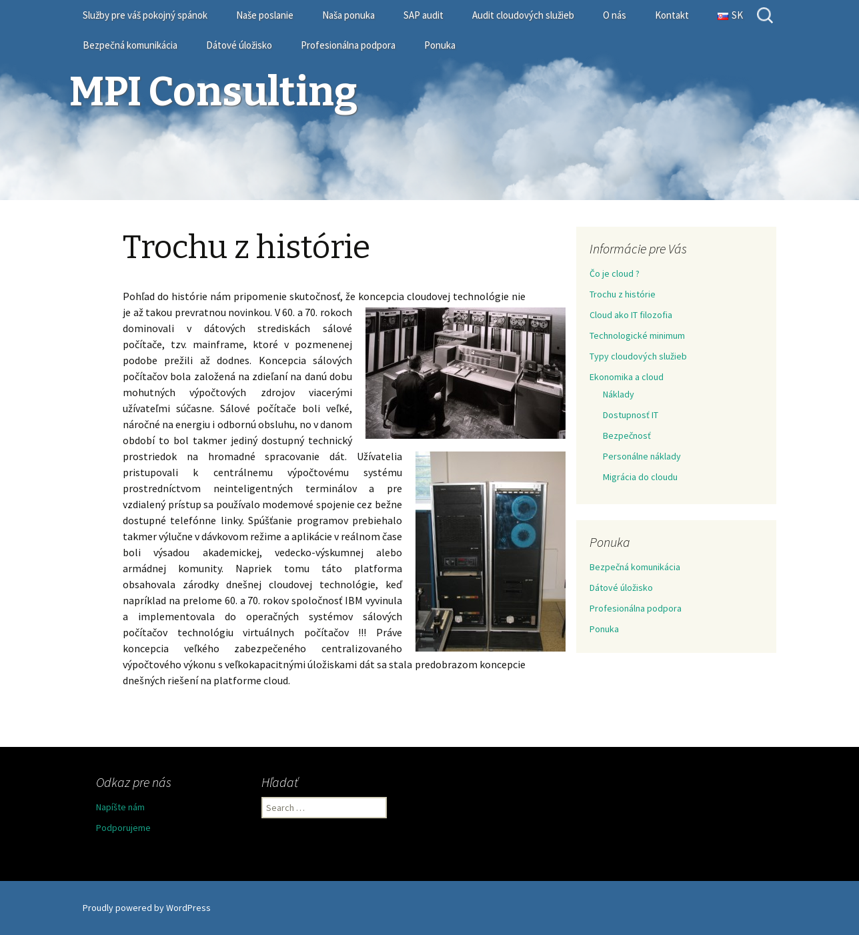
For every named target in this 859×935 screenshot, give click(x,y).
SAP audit (423, 15)
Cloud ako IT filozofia (631, 315)
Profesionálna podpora (348, 45)
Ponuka (440, 45)
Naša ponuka (348, 15)
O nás (614, 15)
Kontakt (672, 15)
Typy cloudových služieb (638, 356)
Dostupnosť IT (630, 415)
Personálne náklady (642, 456)
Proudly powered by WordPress (147, 908)
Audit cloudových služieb (523, 15)
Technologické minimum (637, 335)
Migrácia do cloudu (640, 477)
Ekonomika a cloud (627, 377)
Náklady (618, 394)
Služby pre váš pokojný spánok (145, 15)
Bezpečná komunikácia (130, 45)
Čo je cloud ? (615, 273)
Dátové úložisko (239, 45)
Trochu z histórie (623, 294)
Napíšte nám (120, 807)
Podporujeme (123, 828)
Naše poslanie (264, 15)
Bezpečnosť (627, 435)
